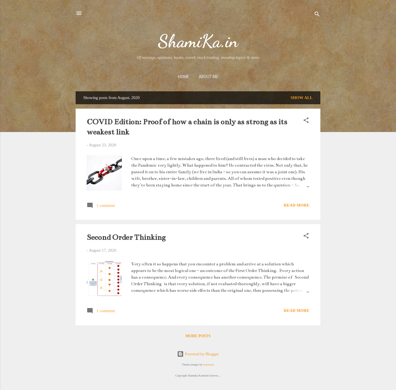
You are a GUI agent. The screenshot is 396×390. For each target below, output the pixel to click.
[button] (306, 121)
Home (183, 76)
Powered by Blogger (198, 354)
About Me (208, 76)
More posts (197, 336)
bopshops (208, 364)
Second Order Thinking (126, 237)
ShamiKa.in (198, 41)
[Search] (317, 15)
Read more (296, 205)
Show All (302, 97)
